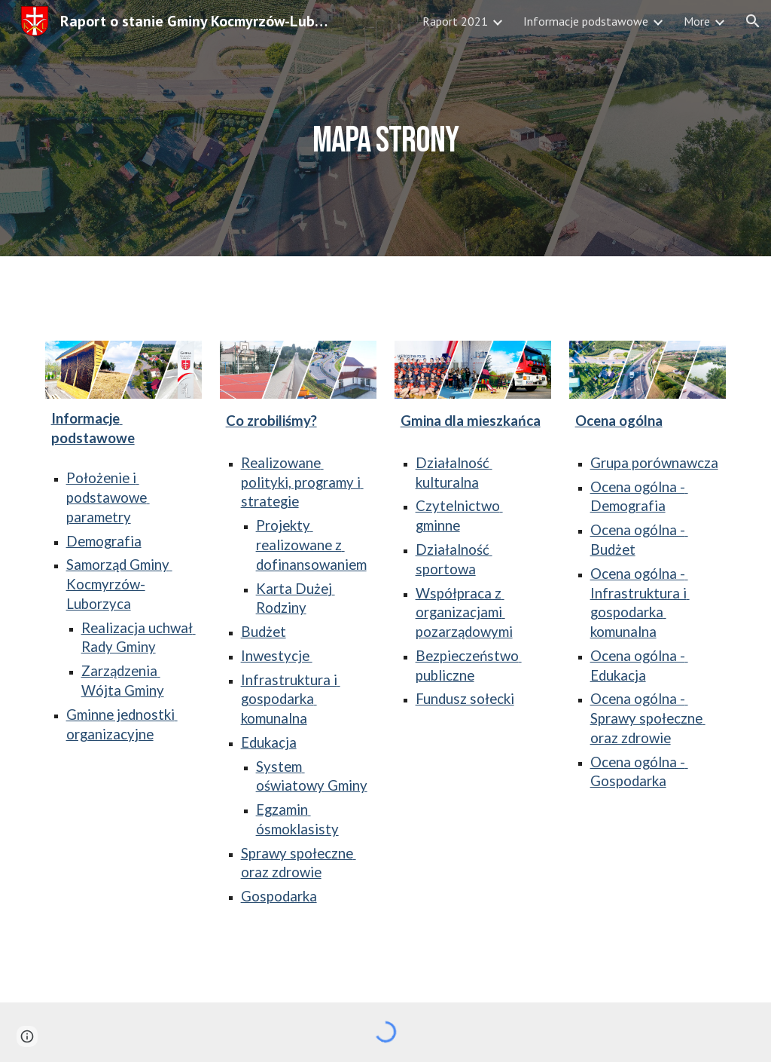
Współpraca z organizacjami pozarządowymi (464, 613)
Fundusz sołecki (465, 698)
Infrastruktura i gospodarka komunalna (290, 699)
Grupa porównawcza (654, 462)
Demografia (104, 541)
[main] (385, 128)
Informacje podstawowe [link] (585, 21)
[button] (753, 21)
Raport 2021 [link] (455, 21)
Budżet (263, 631)
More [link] (697, 21)
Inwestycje (276, 655)
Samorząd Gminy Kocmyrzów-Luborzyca (119, 584)
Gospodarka (279, 896)
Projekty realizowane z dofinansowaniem (311, 545)
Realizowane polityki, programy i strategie (302, 482)
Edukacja (269, 742)
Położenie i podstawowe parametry (108, 497)
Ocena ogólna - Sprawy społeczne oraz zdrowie (647, 718)
